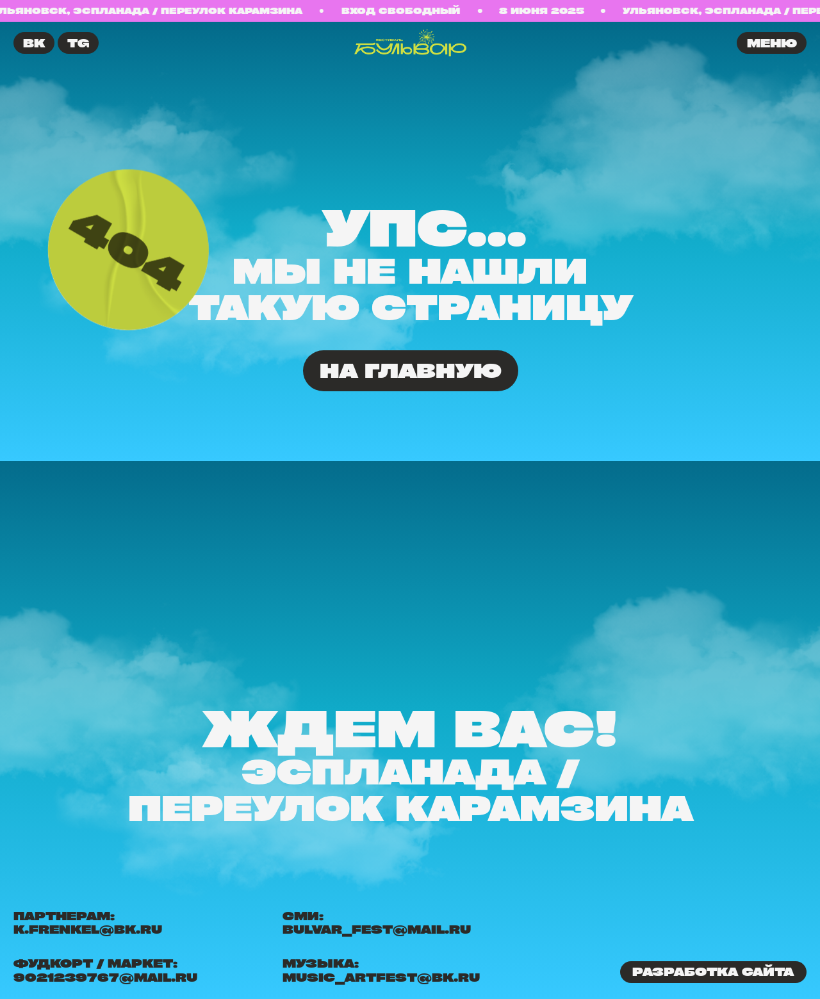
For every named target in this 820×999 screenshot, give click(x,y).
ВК (34, 43)
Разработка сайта (713, 971)
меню (772, 43)
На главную (411, 370)
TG (78, 43)
